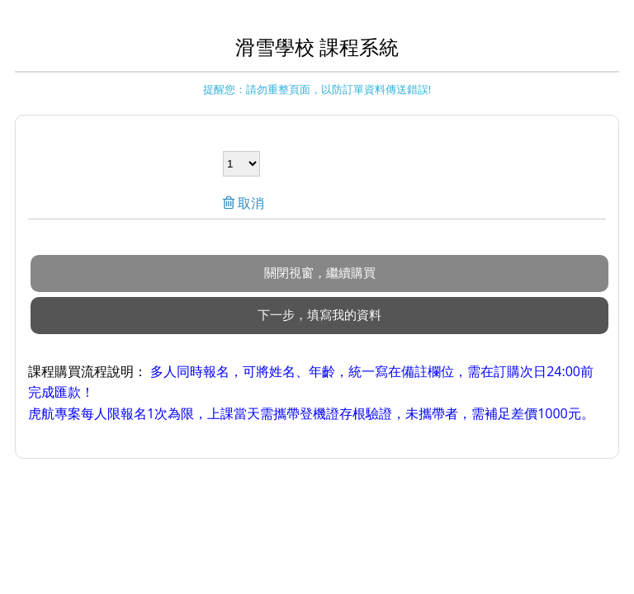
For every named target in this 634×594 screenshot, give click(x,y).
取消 (249, 203)
